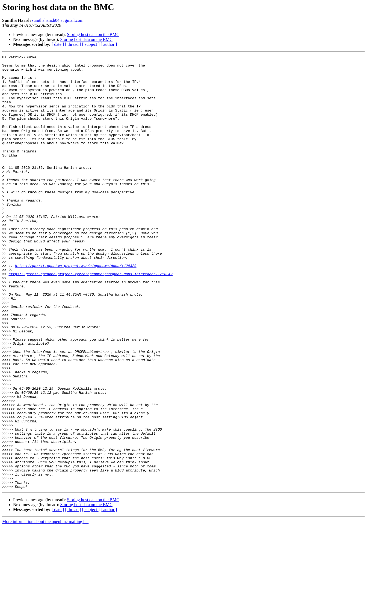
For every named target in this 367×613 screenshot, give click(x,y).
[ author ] (109, 44)
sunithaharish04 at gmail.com (57, 20)
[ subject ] (91, 44)
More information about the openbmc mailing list (45, 608)
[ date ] (58, 44)
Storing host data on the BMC (93, 34)
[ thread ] (73, 44)
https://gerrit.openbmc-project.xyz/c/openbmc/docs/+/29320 (76, 308)
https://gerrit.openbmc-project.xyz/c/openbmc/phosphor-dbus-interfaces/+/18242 (90, 317)
